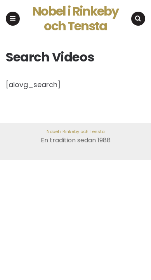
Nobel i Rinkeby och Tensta (75, 19)
